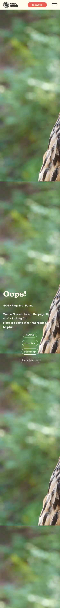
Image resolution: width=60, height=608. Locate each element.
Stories (30, 343)
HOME (30, 334)
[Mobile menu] (54, 5)
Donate (37, 4)
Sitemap (30, 351)
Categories (30, 360)
